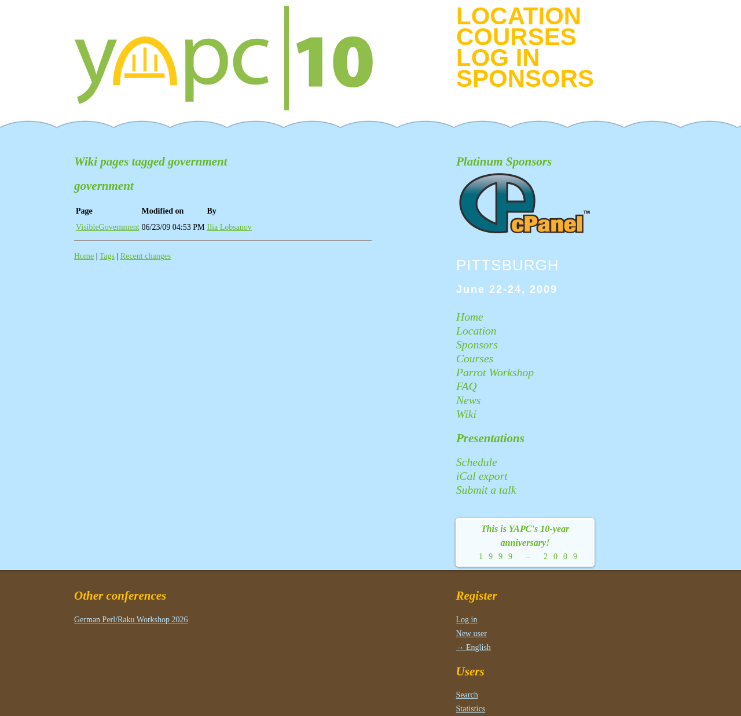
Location (518, 16)
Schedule (476, 462)
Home (84, 256)
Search (467, 695)
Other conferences (120, 596)
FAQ (466, 386)
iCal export (482, 476)
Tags (107, 256)
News (468, 400)
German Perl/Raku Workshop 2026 (131, 619)
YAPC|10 (233, 58)
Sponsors (525, 78)
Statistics (471, 708)
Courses (516, 36)
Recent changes (145, 256)
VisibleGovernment (108, 227)
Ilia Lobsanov (229, 227)
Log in (498, 57)
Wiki (466, 414)
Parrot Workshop (495, 372)
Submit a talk (486, 490)
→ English (473, 647)
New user (471, 633)
